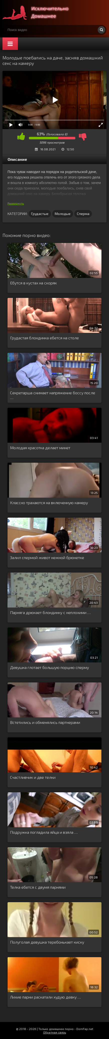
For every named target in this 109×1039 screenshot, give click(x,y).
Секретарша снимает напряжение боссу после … (52, 395)
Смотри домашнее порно (40, 12)
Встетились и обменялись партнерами (45, 722)
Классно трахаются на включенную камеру (49, 502)
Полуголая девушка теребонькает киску (47, 942)
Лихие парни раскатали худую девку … (45, 997)
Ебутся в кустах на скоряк (33, 282)
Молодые (63, 213)
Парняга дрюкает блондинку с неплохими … (50, 612)
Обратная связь (54, 1032)
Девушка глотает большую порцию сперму (49, 667)
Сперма (83, 213)
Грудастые (39, 213)
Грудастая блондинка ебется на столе (44, 337)
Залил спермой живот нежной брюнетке (47, 557)
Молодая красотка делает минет (40, 447)
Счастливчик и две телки (33, 777)
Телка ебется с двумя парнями (38, 887)
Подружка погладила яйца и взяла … (44, 832)
